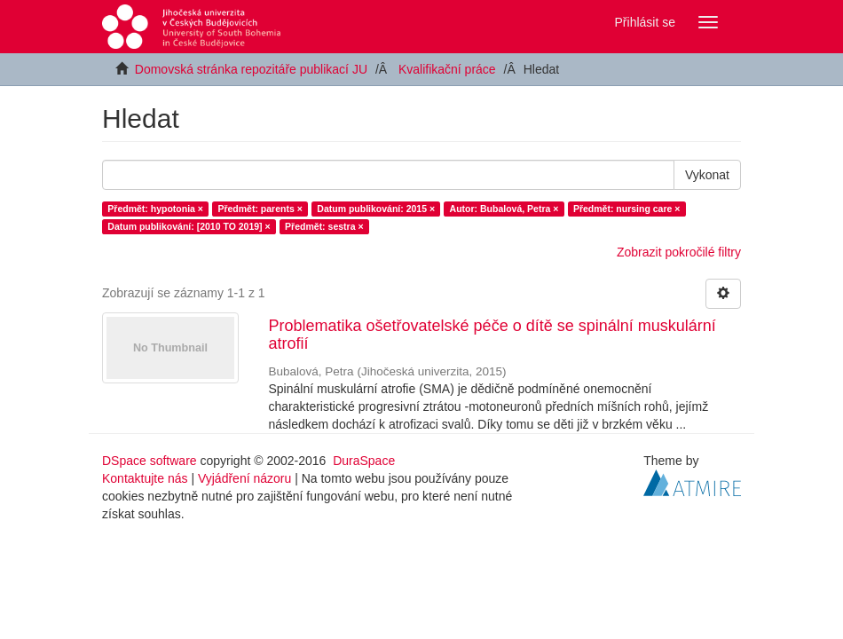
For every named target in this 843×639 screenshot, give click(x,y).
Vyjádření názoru (244, 478)
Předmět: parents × (259, 208)
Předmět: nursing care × (627, 208)
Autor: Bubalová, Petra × (504, 208)
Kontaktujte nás (145, 478)
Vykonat (707, 175)
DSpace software (149, 461)
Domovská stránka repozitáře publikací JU (251, 69)
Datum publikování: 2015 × (376, 208)
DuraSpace (364, 461)
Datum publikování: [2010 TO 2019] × (188, 226)
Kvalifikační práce (447, 69)
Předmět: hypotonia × (155, 208)
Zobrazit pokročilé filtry (679, 252)
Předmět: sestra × (324, 226)
